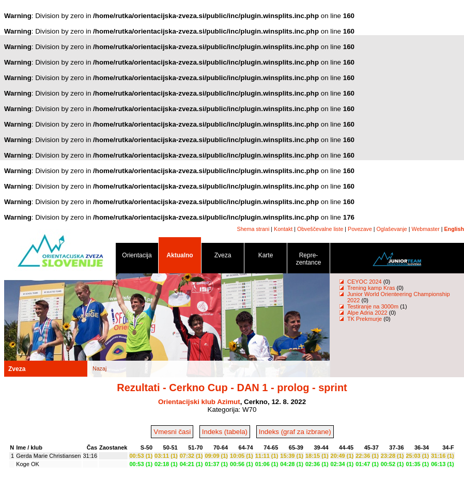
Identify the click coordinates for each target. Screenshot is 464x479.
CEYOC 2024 (364, 282)
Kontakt (283, 229)
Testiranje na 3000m (373, 306)
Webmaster (426, 229)
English (454, 229)
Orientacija (137, 257)
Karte (265, 257)
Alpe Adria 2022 (367, 313)
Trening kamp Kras (371, 288)
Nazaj (99, 368)
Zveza (223, 257)
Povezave (360, 229)
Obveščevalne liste (320, 229)
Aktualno (180, 257)
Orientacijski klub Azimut (199, 402)
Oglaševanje (392, 229)
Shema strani (253, 229)
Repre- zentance (308, 261)
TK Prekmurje (364, 319)
